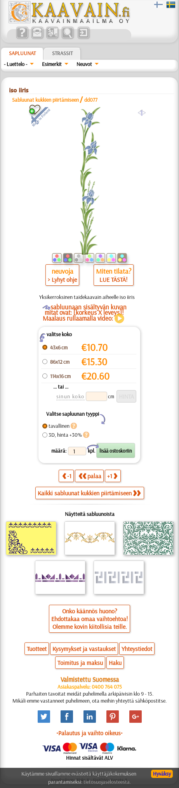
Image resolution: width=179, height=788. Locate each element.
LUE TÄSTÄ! (113, 279)
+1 (112, 476)
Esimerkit (52, 64)
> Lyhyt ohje (62, 279)
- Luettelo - (15, 64)
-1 (66, 476)
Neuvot (84, 64)
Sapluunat (22, 53)
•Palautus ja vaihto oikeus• (89, 733)
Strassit (62, 53)
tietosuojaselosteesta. (107, 781)
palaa (89, 476)
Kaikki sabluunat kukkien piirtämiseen (89, 493)
